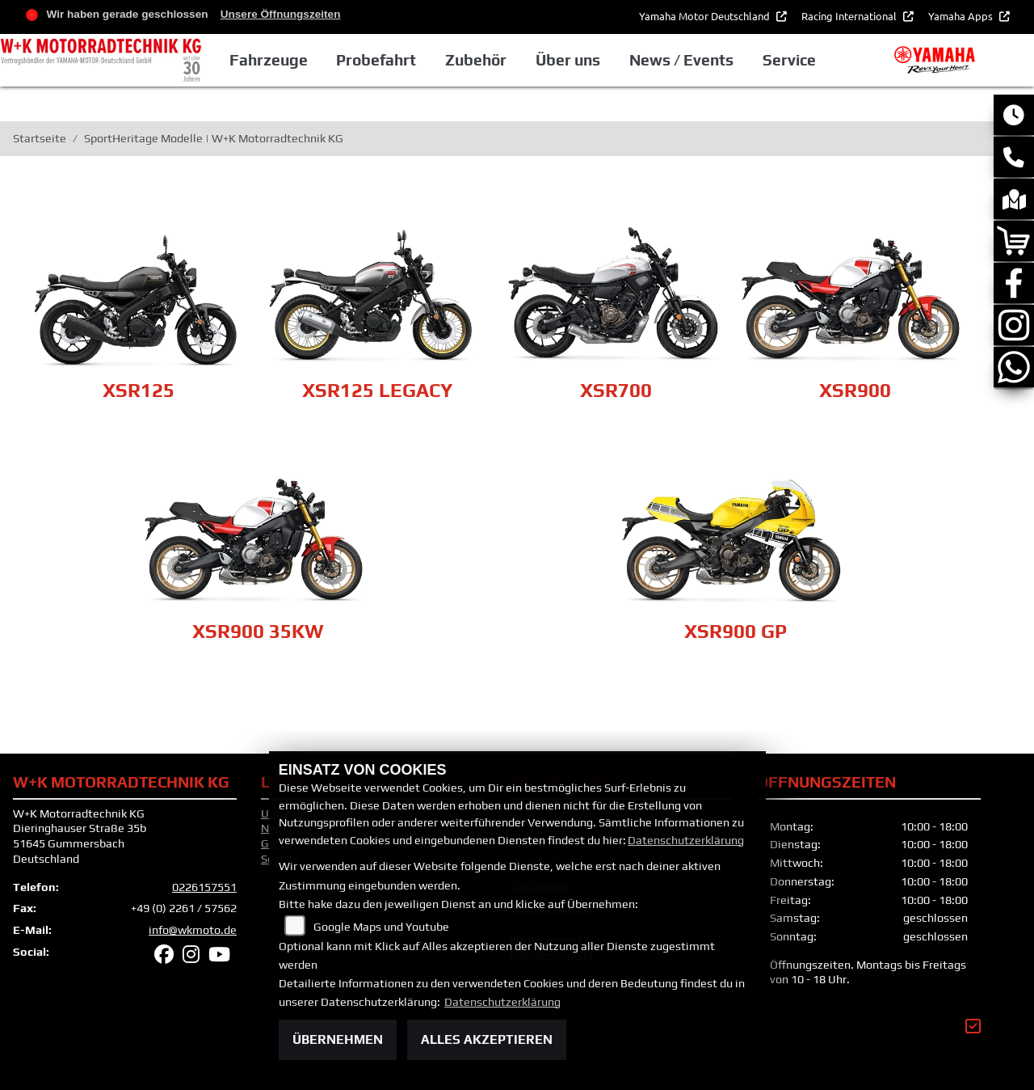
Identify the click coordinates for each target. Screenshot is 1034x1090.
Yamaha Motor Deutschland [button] (705, 16)
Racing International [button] (850, 16)
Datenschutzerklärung (686, 840)
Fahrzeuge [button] (268, 60)
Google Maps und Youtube (381, 926)
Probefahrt (376, 60)
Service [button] (789, 60)
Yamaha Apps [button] (961, 16)
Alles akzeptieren (487, 1039)
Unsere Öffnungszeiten (281, 14)
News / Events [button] (681, 60)
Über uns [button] (568, 60)
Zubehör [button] (475, 60)
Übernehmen (337, 1039)
